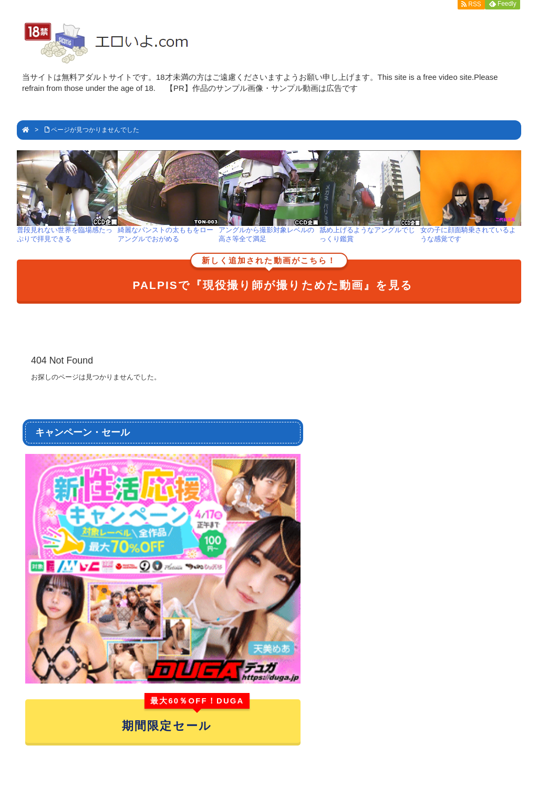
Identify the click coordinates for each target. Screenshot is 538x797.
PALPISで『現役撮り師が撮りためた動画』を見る (273, 276)
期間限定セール (186, 715)
